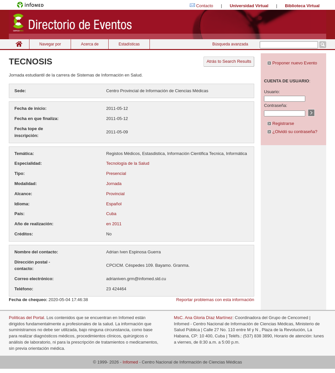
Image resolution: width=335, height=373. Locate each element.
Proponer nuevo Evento (292, 62)
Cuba (111, 213)
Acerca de (89, 44)
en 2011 (114, 223)
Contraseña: (275, 105)
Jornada (114, 183)
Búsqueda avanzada (230, 44)
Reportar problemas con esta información (215, 299)
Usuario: (272, 91)
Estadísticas (129, 44)
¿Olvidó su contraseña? (292, 131)
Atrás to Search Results (228, 61)
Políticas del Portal (26, 317)
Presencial (116, 173)
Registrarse (280, 123)
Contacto (204, 5)
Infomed (130, 362)
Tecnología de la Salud (128, 163)
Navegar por (50, 44)
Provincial (115, 193)
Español (114, 203)
